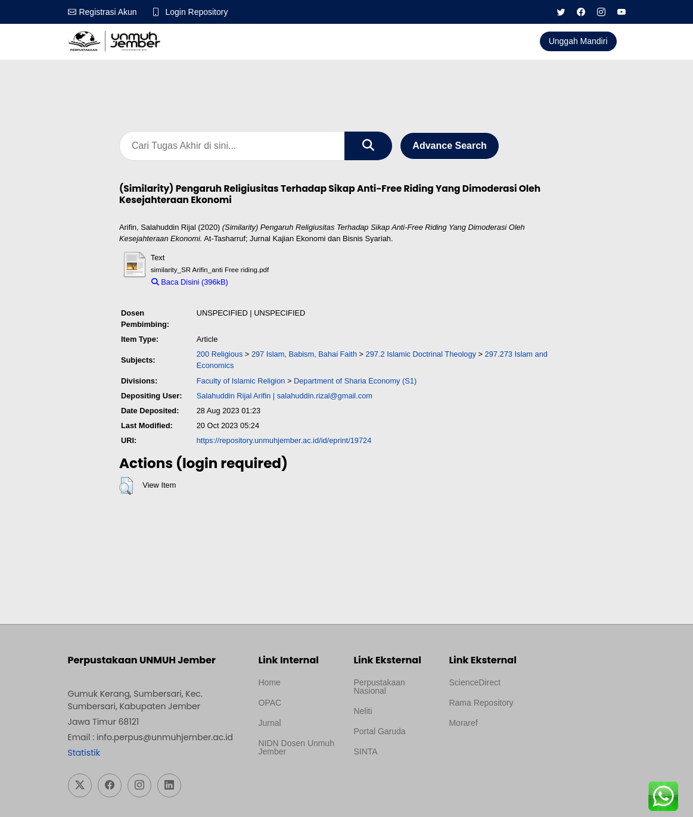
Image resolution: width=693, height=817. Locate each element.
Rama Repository (481, 702)
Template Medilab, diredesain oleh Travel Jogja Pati (387, 780)
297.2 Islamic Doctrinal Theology (421, 354)
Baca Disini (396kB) (189, 281)
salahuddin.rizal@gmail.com (324, 395)
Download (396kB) (265, 281)
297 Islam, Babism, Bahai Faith (304, 354)
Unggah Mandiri (578, 41)
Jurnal (269, 723)
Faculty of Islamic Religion (241, 380)
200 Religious (220, 354)
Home (269, 682)
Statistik (84, 753)
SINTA (365, 751)
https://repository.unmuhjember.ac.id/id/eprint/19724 (284, 440)
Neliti (362, 711)
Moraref (463, 723)
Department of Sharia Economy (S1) (355, 380)
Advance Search (449, 146)
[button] (126, 486)
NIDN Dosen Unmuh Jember (296, 747)
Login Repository (197, 12)
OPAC (269, 702)
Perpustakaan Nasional (379, 686)
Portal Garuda (379, 731)
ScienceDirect (474, 682)
